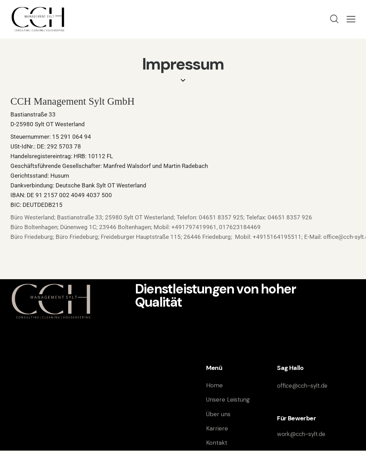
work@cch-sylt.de (302, 434)
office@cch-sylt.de (303, 385)
